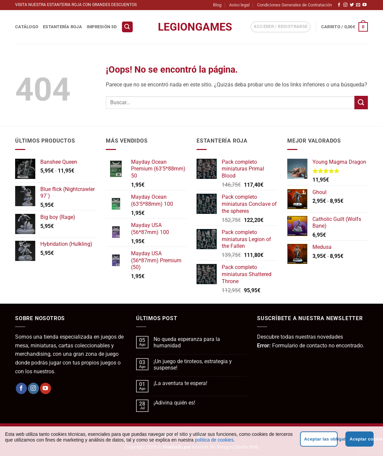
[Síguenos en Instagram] (345, 5)
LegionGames (191, 27)
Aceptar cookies (361, 439)
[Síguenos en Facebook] (339, 5)
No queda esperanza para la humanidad (187, 342)
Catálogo (26, 26)
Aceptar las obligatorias (321, 439)
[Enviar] (361, 102)
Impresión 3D (102, 26)
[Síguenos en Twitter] (352, 5)
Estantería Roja (62, 26)
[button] (127, 27)
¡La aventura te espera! (180, 383)
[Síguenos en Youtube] (365, 5)
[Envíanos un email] (358, 5)
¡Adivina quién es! (174, 403)
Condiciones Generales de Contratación (294, 4)
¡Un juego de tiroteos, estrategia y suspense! (193, 364)
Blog (217, 4)
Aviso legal (239, 4)
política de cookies (214, 440)
